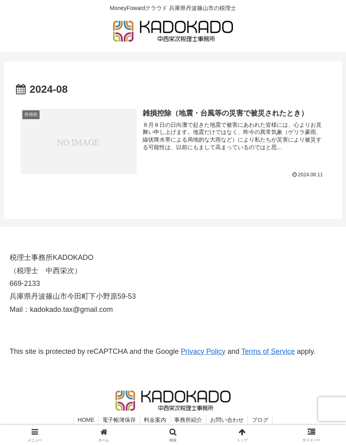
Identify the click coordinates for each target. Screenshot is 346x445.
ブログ (261, 420)
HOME (85, 420)
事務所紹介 (189, 420)
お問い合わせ (228, 420)
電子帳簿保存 (118, 420)
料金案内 (155, 420)
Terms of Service (268, 351)
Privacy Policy (203, 351)
